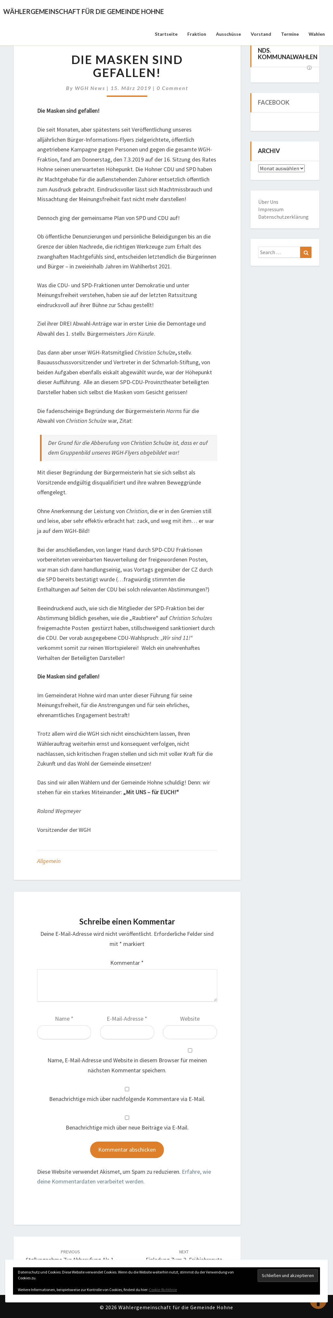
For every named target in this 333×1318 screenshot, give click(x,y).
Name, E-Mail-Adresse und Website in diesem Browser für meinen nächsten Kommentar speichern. (127, 1065)
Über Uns (268, 202)
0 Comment (172, 88)
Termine (290, 34)
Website (190, 1018)
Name (64, 1018)
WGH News (90, 88)
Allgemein (48, 861)
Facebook (273, 102)
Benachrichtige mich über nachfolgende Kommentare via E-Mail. (127, 1099)
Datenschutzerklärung (283, 216)
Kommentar (127, 962)
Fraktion (196, 34)
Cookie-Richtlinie (163, 1289)
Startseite (166, 34)
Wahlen (317, 34)
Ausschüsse (228, 34)
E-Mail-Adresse (127, 1018)
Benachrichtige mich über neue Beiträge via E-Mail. (127, 1127)
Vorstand (261, 34)
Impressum (271, 209)
